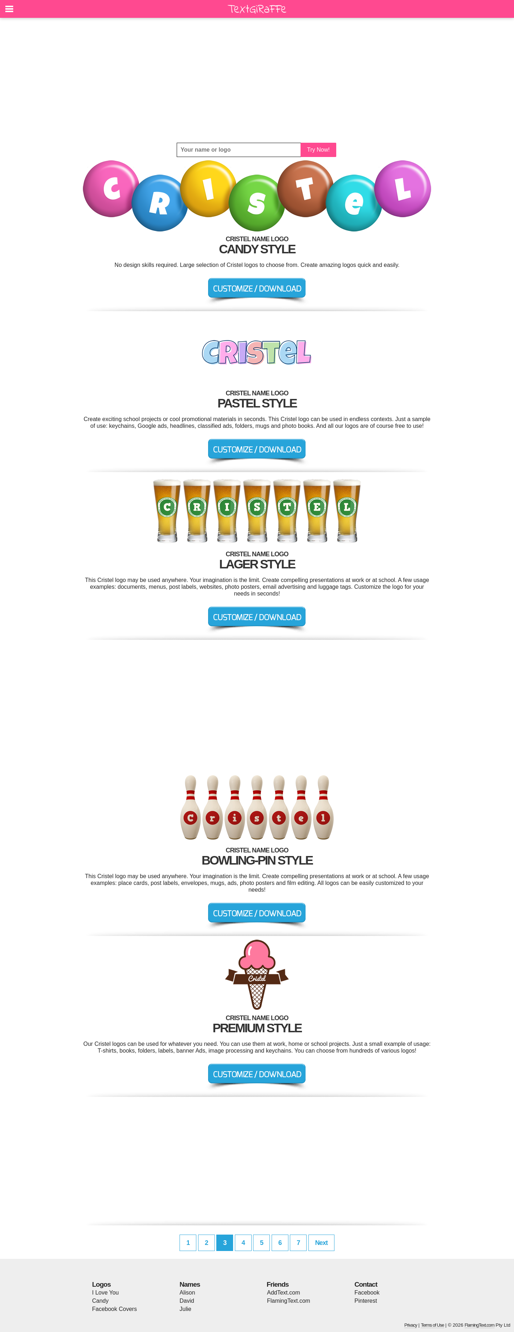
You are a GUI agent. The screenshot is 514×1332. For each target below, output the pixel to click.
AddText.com (283, 1293)
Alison (187, 1293)
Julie (185, 1309)
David (187, 1301)
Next (321, 1242)
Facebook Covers (114, 1309)
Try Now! (318, 150)
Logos (101, 1284)
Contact (365, 1284)
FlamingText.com (288, 1301)
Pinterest (365, 1301)
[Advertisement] (257, 80)
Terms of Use (432, 1325)
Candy (100, 1301)
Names (190, 1284)
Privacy (410, 1325)
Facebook (366, 1293)
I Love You (105, 1293)
